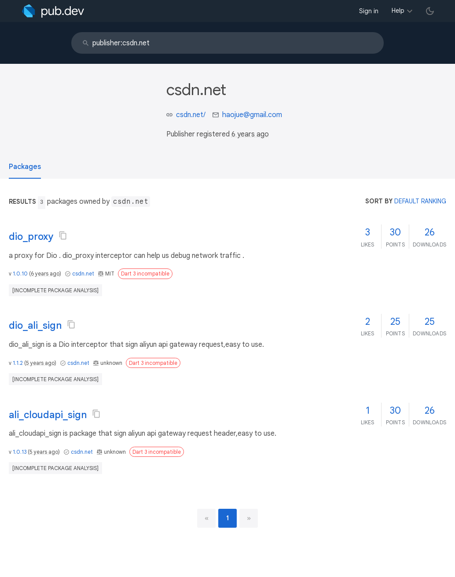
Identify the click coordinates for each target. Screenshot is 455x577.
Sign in (368, 11)
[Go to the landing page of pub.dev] (53, 11)
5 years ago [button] (40, 363)
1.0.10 (20, 273)
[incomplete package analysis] (55, 290)
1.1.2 (18, 363)
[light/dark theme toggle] (430, 11)
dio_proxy (31, 237)
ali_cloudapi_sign (48, 415)
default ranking (420, 201)
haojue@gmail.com (252, 114)
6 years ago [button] (250, 134)
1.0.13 (19, 451)
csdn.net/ (190, 114)
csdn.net (83, 273)
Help (398, 11)
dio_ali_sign (35, 325)
